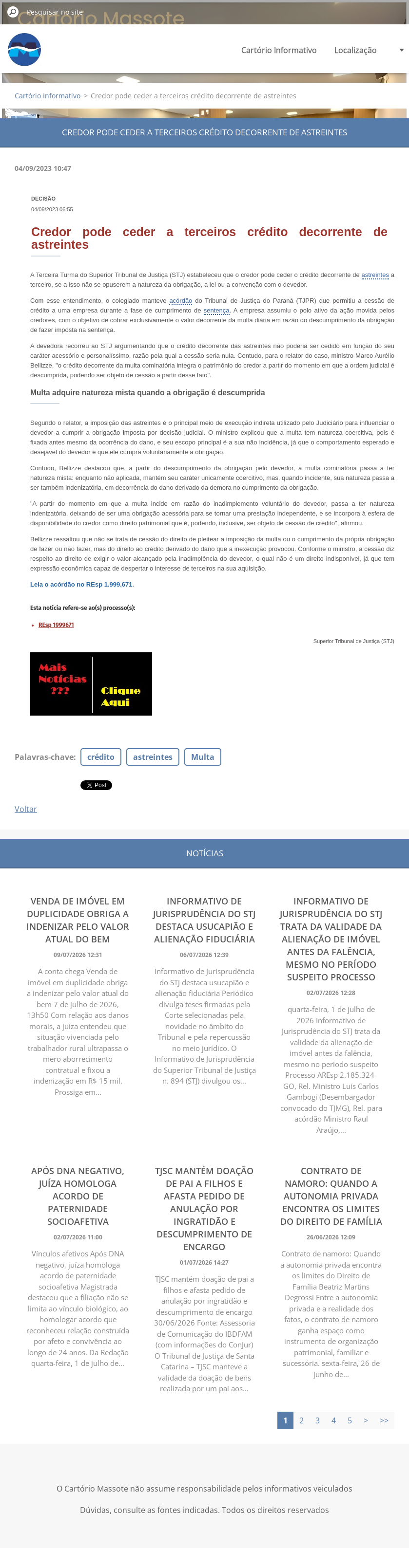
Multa (202, 757)
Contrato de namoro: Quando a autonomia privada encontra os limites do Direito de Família (331, 1196)
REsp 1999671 (56, 625)
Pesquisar (13, 11)
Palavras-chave (44, 757)
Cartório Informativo (279, 50)
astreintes (153, 757)
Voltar (26, 809)
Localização (355, 50)
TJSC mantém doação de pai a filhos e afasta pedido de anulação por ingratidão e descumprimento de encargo (204, 1209)
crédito (101, 757)
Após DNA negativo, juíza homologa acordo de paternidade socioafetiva (77, 1196)
